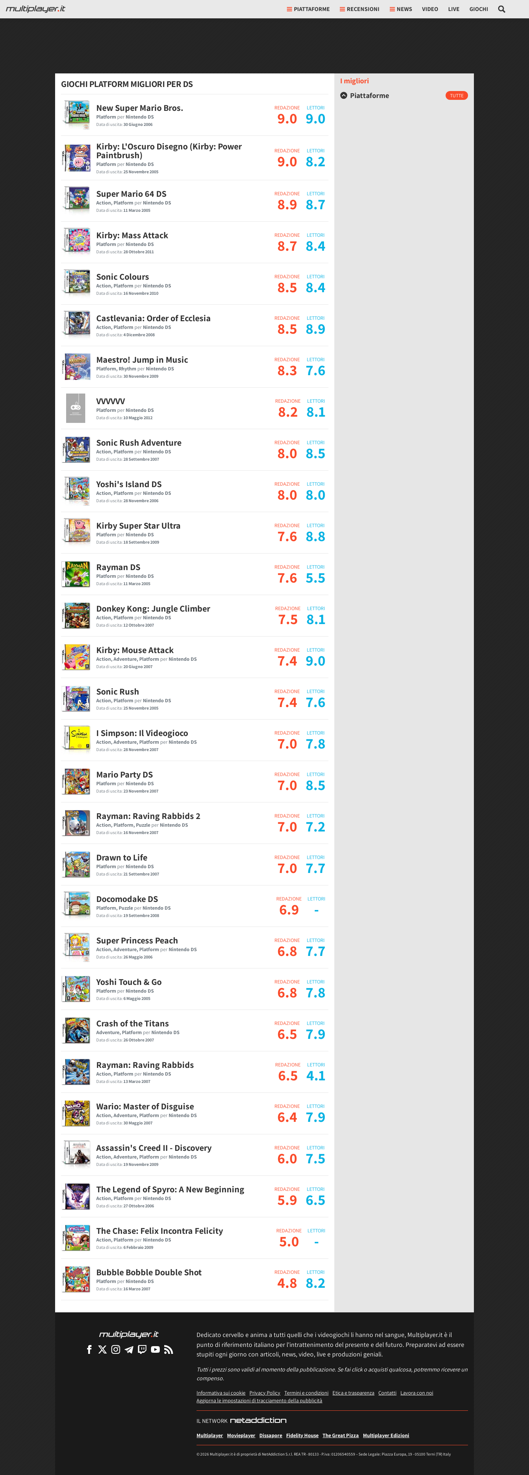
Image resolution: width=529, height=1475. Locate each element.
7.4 (287, 660)
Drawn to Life (121, 857)
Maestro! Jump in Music (142, 359)
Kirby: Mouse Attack (135, 650)
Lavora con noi (416, 1392)
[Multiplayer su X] (102, 1349)
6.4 (287, 1116)
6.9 (289, 908)
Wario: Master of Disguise (145, 1106)
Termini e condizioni (306, 1392)
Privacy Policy (264, 1392)
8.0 (287, 452)
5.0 (289, 1240)
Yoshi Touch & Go (129, 981)
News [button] (401, 9)
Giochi (478, 9)
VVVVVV (110, 401)
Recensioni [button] (359, 9)
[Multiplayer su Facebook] (89, 1349)
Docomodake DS (127, 899)
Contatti (387, 1392)
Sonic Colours (122, 276)
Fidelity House (302, 1435)
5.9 (287, 1199)
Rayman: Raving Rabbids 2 (148, 816)
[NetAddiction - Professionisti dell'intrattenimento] (258, 1421)
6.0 (287, 1157)
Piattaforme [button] (308, 9)
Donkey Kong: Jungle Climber (153, 608)
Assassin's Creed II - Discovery (154, 1147)
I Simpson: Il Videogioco (142, 733)
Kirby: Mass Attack (132, 235)
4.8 (287, 1282)
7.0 (287, 743)
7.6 (287, 535)
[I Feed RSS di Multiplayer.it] (168, 1349)
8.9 (287, 203)
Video (430, 9)
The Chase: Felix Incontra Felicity (159, 1230)
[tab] (404, 95)
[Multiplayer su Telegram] (129, 1349)
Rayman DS (118, 567)
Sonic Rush (117, 691)
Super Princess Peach (137, 940)
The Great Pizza (341, 1435)
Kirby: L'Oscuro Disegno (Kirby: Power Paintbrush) (169, 150)
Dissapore (270, 1435)
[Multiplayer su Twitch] (142, 1349)
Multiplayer (210, 1435)
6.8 (287, 950)
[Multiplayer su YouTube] (155, 1349)
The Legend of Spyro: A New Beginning (170, 1189)
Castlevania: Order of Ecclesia (153, 318)
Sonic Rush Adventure (138, 442)
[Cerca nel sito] (502, 9)
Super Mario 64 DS (131, 193)
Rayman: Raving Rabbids (145, 1064)
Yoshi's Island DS (129, 484)
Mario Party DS (124, 774)
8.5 (287, 286)
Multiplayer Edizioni (386, 1435)
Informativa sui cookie (221, 1392)
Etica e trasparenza (353, 1392)
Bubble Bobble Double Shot (149, 1272)
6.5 (287, 1033)
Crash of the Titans (132, 1023)
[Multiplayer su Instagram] (115, 1349)
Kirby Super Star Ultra (138, 525)
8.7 (287, 245)
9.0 (287, 117)
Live (454, 9)
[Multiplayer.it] (35, 9)
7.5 (288, 618)
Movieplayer (241, 1435)
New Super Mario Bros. (139, 107)
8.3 (287, 369)
